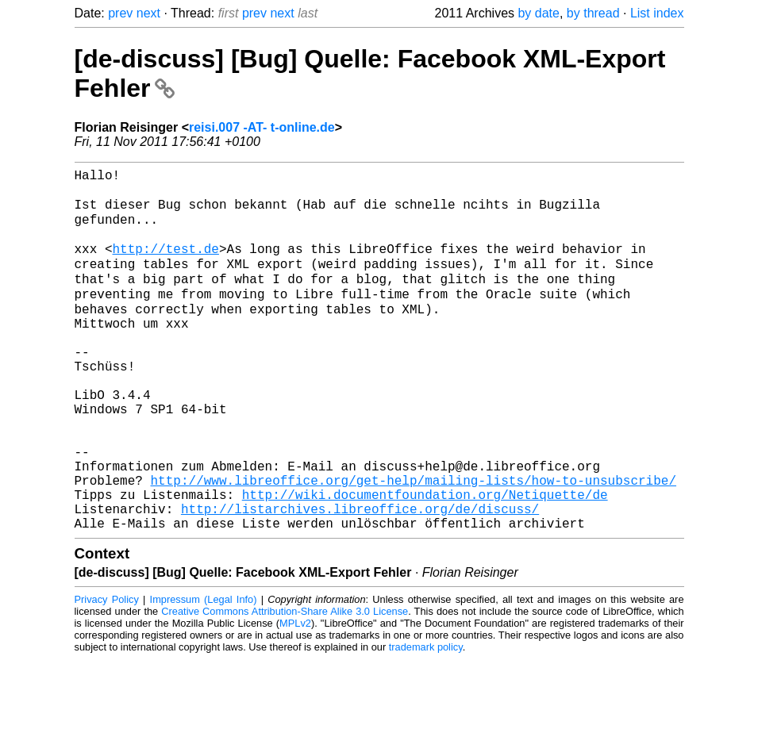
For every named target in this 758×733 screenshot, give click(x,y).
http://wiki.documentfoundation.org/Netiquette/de (425, 561)
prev (120, 13)
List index (657, 13)
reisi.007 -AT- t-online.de (262, 127)
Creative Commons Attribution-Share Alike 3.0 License (284, 685)
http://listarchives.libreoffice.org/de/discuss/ (360, 579)
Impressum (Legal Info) (203, 673)
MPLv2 (295, 697)
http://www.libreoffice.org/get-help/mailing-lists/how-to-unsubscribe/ (413, 544)
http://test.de (166, 265)
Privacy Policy (107, 673)
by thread (593, 13)
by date (538, 13)
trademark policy (426, 721)
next (148, 13)
